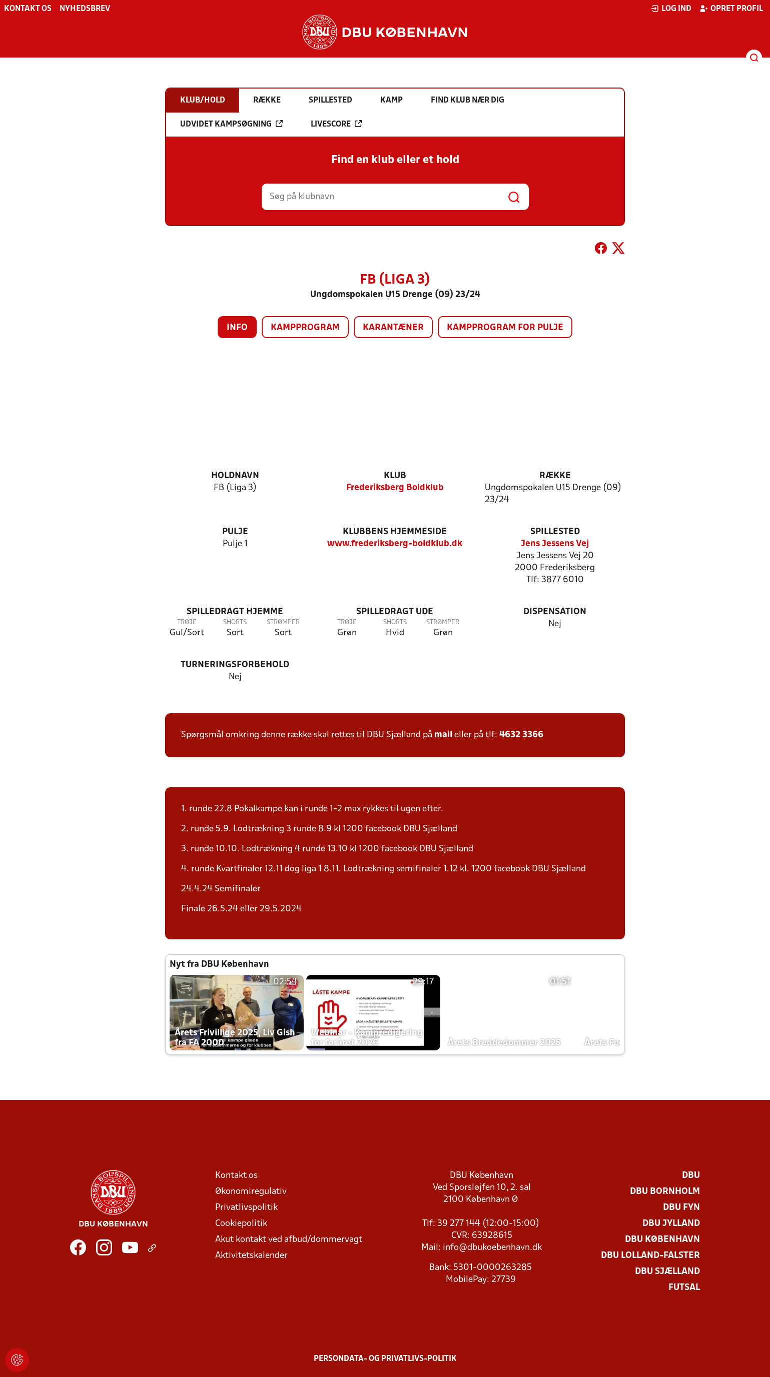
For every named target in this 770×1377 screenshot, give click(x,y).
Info (237, 328)
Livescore (336, 124)
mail (443, 735)
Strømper (283, 622)
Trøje (187, 622)
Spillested (555, 532)
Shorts (235, 622)
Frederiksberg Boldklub (395, 488)
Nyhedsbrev (85, 9)
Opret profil (731, 8)
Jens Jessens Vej (555, 544)
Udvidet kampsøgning (231, 124)
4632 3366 (521, 735)
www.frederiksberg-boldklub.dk (394, 544)
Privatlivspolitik (246, 1207)
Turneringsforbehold (235, 665)
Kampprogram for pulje (505, 328)
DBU (691, 1175)
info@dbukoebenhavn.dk (492, 1247)
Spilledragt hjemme (235, 612)
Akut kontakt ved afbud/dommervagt (288, 1239)
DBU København (662, 1239)
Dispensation (554, 612)
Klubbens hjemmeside (395, 532)
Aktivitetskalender (251, 1255)
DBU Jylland (671, 1223)
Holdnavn (235, 476)
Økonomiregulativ (251, 1191)
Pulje (235, 532)
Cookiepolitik (241, 1223)
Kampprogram (305, 328)
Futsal (684, 1287)
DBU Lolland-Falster (650, 1255)
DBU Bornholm (665, 1191)
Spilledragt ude (394, 612)
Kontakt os (28, 9)
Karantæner (393, 328)
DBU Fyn (681, 1207)
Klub (395, 476)
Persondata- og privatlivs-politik (385, 1358)
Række (555, 476)
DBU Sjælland (667, 1271)
